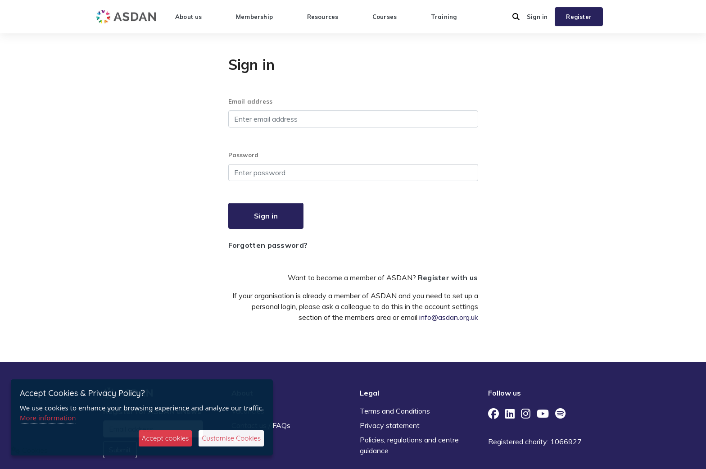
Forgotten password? (268, 245)
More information (48, 417)
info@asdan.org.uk (448, 317)
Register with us (448, 277)
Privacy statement (390, 425)
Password (243, 155)
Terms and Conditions (395, 410)
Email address (250, 101)
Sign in (537, 16)
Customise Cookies (231, 438)
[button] (516, 16)
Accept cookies (165, 438)
